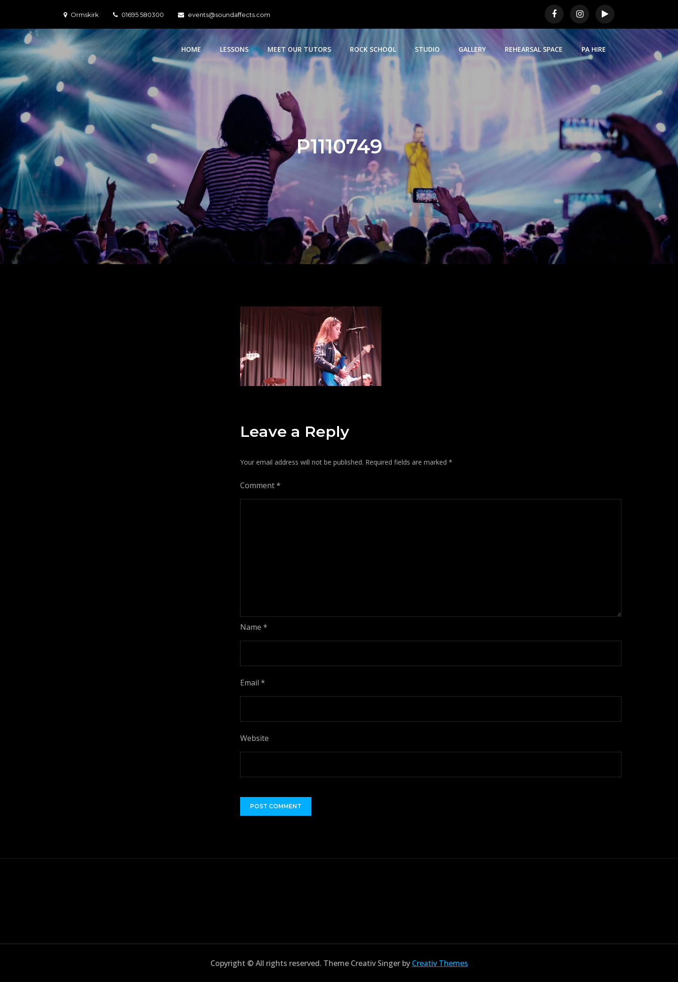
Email (252, 682)
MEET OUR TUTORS (299, 49)
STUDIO (427, 49)
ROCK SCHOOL (373, 49)
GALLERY (472, 49)
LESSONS (234, 49)
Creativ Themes (440, 963)
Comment (260, 485)
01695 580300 (138, 14)
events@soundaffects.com (224, 14)
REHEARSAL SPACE (534, 49)
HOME (191, 49)
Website (254, 738)
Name (253, 627)
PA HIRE (593, 49)
